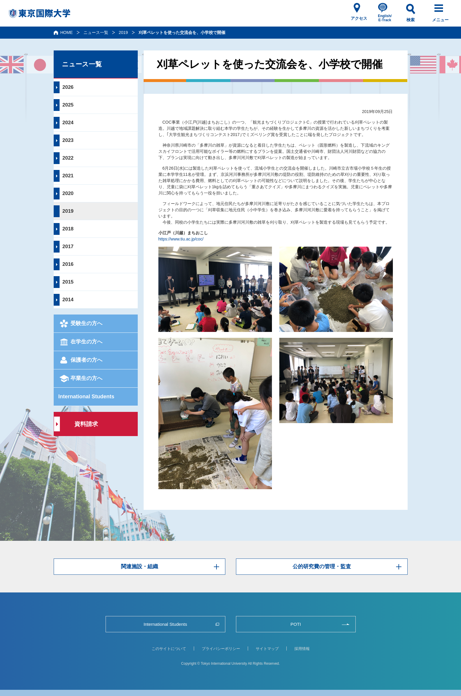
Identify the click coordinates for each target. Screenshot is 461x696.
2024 (68, 122)
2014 (68, 299)
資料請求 (86, 424)
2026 (68, 87)
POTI (295, 624)
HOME (66, 32)
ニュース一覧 (95, 32)
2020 (68, 193)
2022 (68, 158)
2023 (68, 140)
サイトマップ (267, 648)
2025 (68, 105)
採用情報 (302, 648)
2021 (68, 175)
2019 (123, 32)
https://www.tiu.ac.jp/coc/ (181, 239)
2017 (68, 246)
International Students (86, 396)
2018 (68, 229)
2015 (68, 282)
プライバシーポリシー (221, 648)
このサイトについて (169, 648)
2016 (68, 264)
